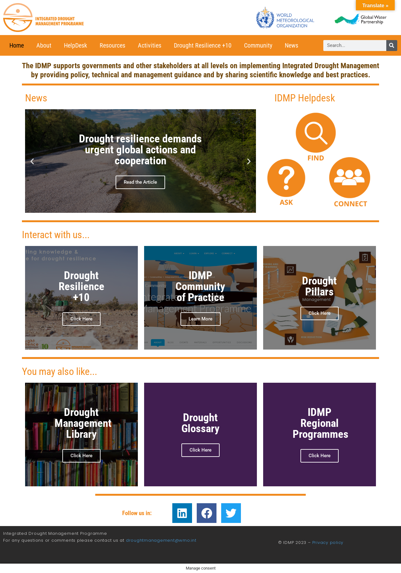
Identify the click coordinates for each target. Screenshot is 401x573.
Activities (149, 45)
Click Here (200, 450)
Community (258, 45)
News (291, 45)
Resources (112, 45)
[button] (32, 161)
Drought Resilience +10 (203, 45)
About (43, 45)
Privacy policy (328, 542)
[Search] (391, 45)
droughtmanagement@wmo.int (161, 540)
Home (16, 45)
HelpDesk (75, 45)
